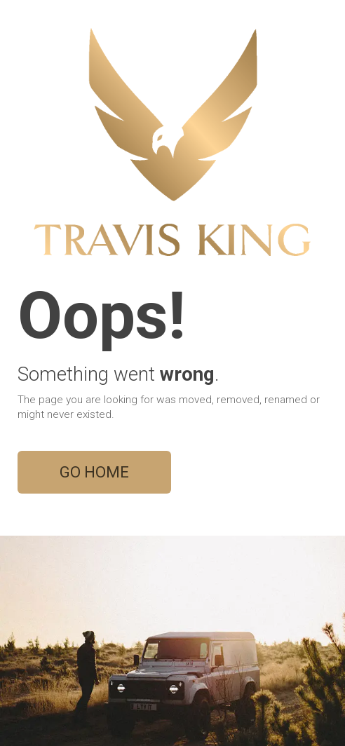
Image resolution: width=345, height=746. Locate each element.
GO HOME (94, 472)
